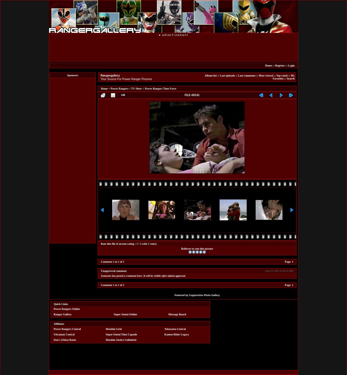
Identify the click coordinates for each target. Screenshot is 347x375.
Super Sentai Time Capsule (121, 334)
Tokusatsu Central (175, 329)
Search (291, 78)
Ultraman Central (64, 334)
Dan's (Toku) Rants (65, 339)
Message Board (177, 314)
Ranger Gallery (63, 314)
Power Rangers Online (67, 308)
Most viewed (266, 75)
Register (280, 65)
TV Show (136, 88)
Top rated (282, 75)
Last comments (247, 75)
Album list (211, 75)
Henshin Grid (114, 329)
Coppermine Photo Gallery (204, 295)
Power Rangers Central (67, 329)
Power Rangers (119, 88)
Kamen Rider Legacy (177, 334)
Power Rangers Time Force (160, 88)
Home (268, 65)
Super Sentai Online (125, 314)
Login (291, 65)
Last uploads (227, 75)
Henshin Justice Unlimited (121, 339)
